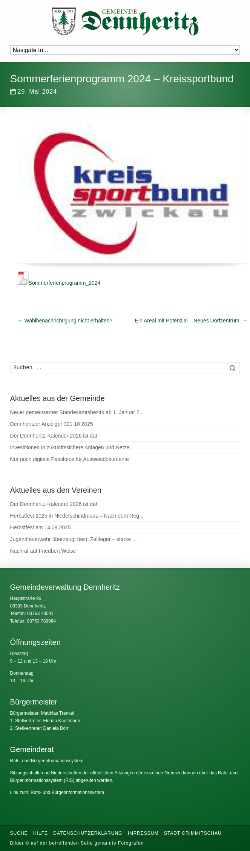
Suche (19, 833)
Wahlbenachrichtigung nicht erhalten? (65, 321)
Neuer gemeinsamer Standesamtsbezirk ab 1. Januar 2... (77, 412)
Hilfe (40, 833)
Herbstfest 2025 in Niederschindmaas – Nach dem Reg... (77, 516)
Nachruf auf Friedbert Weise (43, 551)
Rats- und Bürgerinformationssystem (47, 760)
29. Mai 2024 (33, 91)
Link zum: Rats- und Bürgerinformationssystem (57, 792)
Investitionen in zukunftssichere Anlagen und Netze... (72, 447)
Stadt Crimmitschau (193, 833)
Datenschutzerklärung (87, 833)
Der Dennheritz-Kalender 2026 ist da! (53, 436)
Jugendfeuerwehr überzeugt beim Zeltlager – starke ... (73, 539)
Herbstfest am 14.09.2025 (40, 527)
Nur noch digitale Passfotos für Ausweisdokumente (69, 459)
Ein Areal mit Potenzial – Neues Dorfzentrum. (191, 321)
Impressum (143, 833)
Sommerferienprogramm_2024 (59, 283)
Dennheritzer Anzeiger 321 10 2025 (51, 424)
